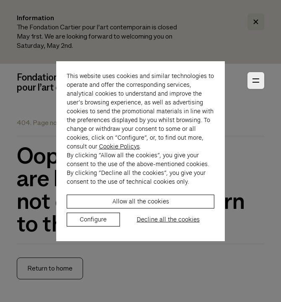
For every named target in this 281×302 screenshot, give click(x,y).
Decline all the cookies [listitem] (168, 223)
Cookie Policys (119, 150)
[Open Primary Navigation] (255, 80)
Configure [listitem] (93, 223)
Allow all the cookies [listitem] (140, 205)
